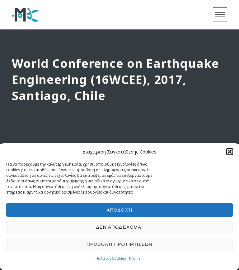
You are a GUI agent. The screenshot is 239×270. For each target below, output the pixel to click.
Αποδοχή (119, 210)
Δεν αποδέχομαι (119, 227)
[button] (230, 152)
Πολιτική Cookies (111, 258)
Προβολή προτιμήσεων (119, 244)
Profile (135, 258)
